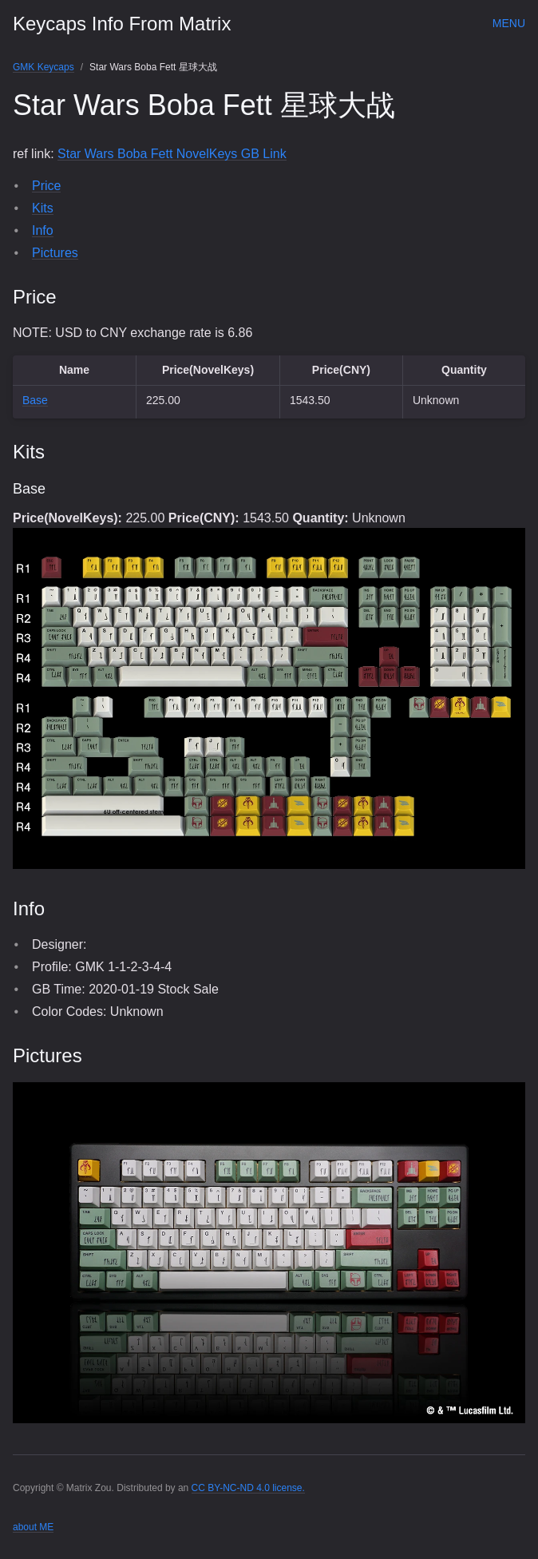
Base (35, 400)
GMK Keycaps (43, 67)
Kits (42, 208)
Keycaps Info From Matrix (122, 23)
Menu (509, 23)
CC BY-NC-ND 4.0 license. (248, 1488)
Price (46, 185)
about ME (33, 1527)
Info (42, 230)
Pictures (55, 253)
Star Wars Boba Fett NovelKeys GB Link (172, 154)
